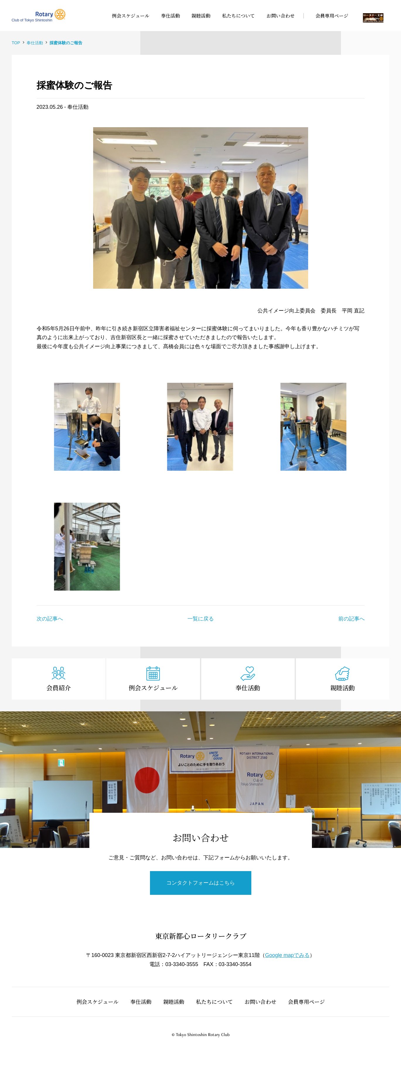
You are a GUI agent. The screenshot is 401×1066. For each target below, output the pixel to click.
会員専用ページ (306, 1001)
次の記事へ (50, 619)
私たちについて (214, 1001)
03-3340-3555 (181, 964)
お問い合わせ (260, 1001)
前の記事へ (351, 619)
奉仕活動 (248, 687)
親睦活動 (342, 687)
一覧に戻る (200, 619)
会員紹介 (58, 687)
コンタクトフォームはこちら (200, 883)
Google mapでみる (287, 955)
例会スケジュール (153, 687)
